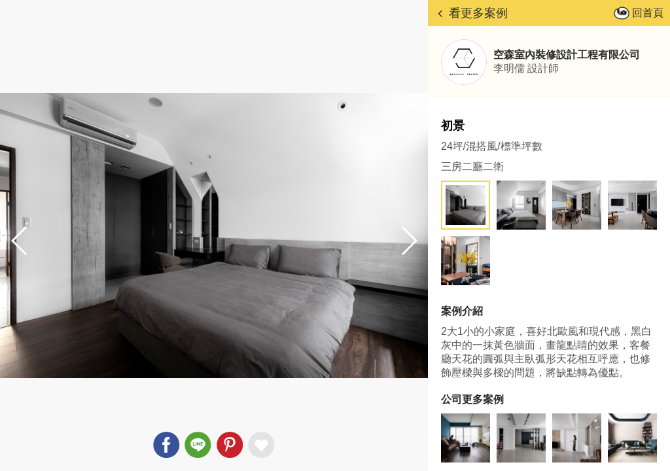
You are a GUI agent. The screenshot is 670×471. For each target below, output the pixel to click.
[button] (408, 241)
